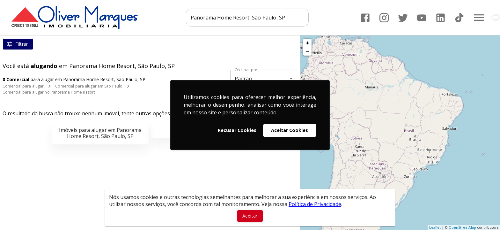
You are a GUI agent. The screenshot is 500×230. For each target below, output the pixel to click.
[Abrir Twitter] (402, 17)
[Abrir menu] (479, 17)
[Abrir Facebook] (365, 17)
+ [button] (307, 43)
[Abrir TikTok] (459, 17)
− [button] (307, 51)
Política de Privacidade (315, 204)
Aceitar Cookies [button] (289, 130)
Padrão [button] (243, 78)
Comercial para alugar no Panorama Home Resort (49, 92)
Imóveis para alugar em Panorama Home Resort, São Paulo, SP (100, 133)
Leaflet (435, 227)
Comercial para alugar (23, 86)
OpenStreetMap (462, 227)
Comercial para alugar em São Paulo (88, 86)
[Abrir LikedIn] (440, 17)
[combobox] (247, 18)
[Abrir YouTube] (421, 17)
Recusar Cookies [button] (237, 130)
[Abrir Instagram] (384, 17)
